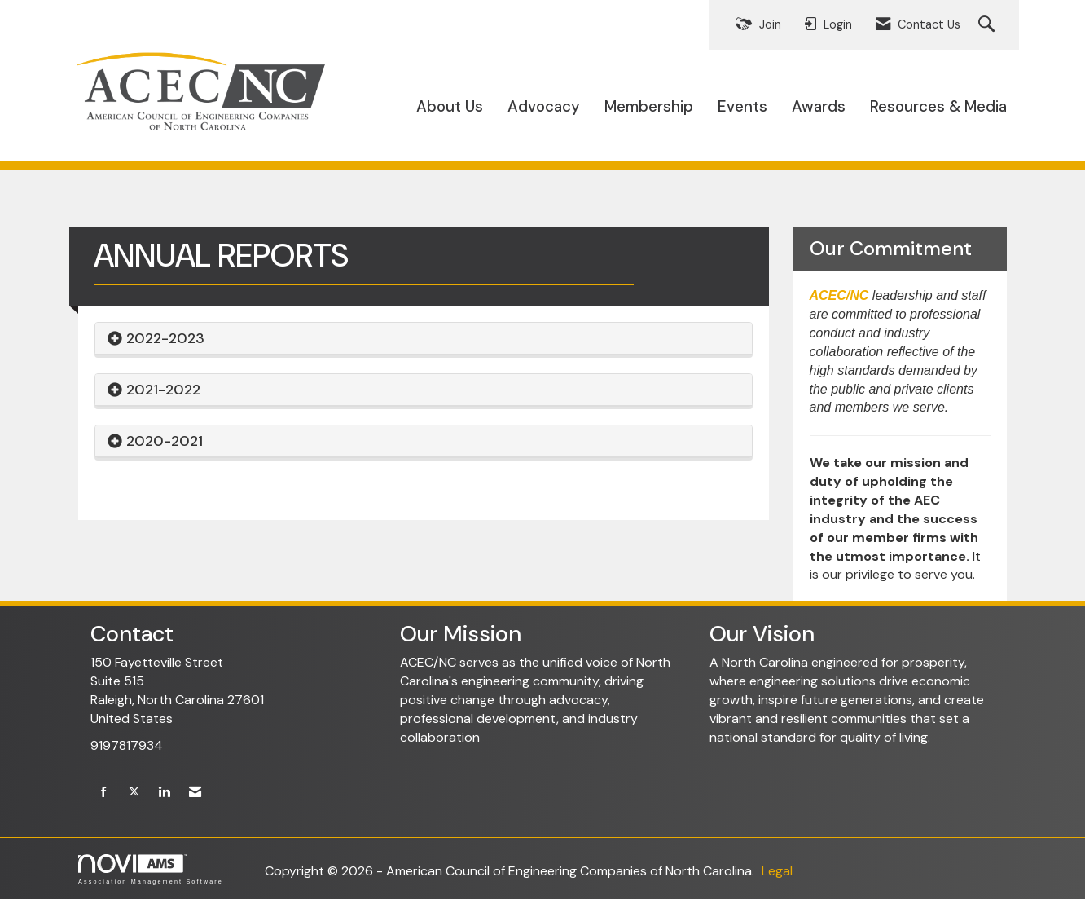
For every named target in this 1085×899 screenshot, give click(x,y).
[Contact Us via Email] (195, 792)
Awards (819, 106)
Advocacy (543, 106)
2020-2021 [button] (164, 441)
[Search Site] (988, 25)
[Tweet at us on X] (134, 792)
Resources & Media (938, 106)
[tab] (423, 339)
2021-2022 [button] (163, 389)
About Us (449, 106)
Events (742, 106)
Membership (648, 106)
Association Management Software (150, 869)
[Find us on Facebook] (103, 792)
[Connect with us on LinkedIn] (164, 792)
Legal (777, 870)
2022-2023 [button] (165, 338)
